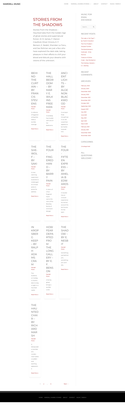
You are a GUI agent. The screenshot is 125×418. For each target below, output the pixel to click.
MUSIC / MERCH (115, 4)
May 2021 (84, 120)
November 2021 (86, 103)
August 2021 (85, 112)
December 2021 (86, 100)
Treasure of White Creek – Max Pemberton (87, 60)
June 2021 (84, 117)
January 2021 (85, 132)
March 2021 (84, 126)
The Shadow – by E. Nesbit (64, 242)
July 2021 (84, 115)
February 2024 (86, 88)
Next (65, 400)
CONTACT (104, 4)
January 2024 (85, 91)
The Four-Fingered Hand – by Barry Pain (50, 166)
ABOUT (96, 4)
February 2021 (85, 129)
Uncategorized (86, 149)
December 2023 (86, 94)
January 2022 (85, 97)
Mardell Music (14, 3)
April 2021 (84, 123)
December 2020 (86, 135)
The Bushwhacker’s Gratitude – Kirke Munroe (87, 52)
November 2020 (86, 138)
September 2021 (86, 109)
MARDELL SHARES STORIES (80, 4)
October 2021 (85, 106)
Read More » (34, 130)
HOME (66, 4)
